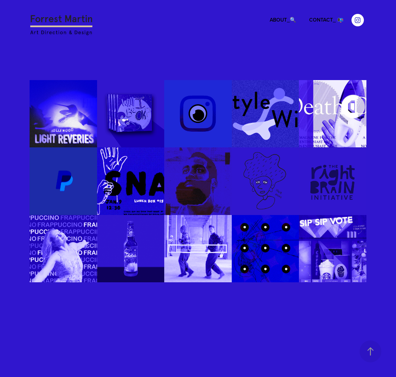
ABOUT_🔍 (283, 19)
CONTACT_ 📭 (326, 19)
